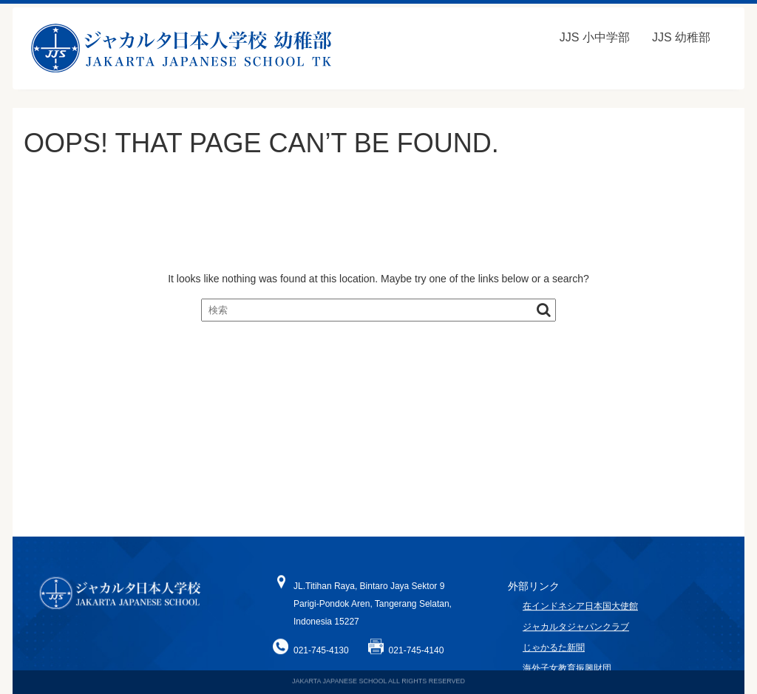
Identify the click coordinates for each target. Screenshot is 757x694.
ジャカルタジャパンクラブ (576, 632)
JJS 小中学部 (595, 37)
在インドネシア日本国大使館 (580, 610)
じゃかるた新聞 (554, 652)
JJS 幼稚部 (681, 37)
